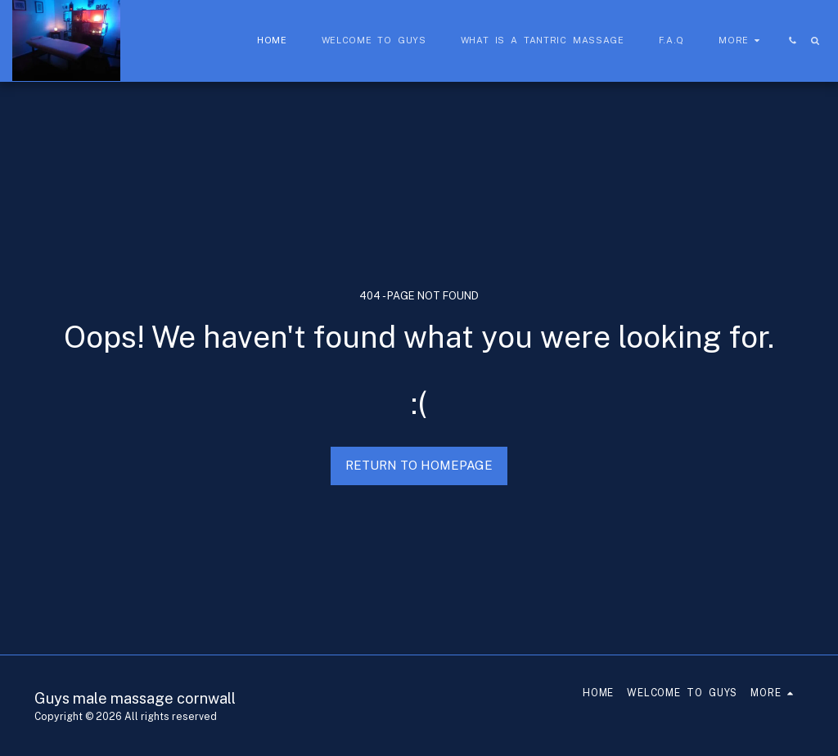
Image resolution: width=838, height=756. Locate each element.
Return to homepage (419, 465)
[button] (792, 40)
